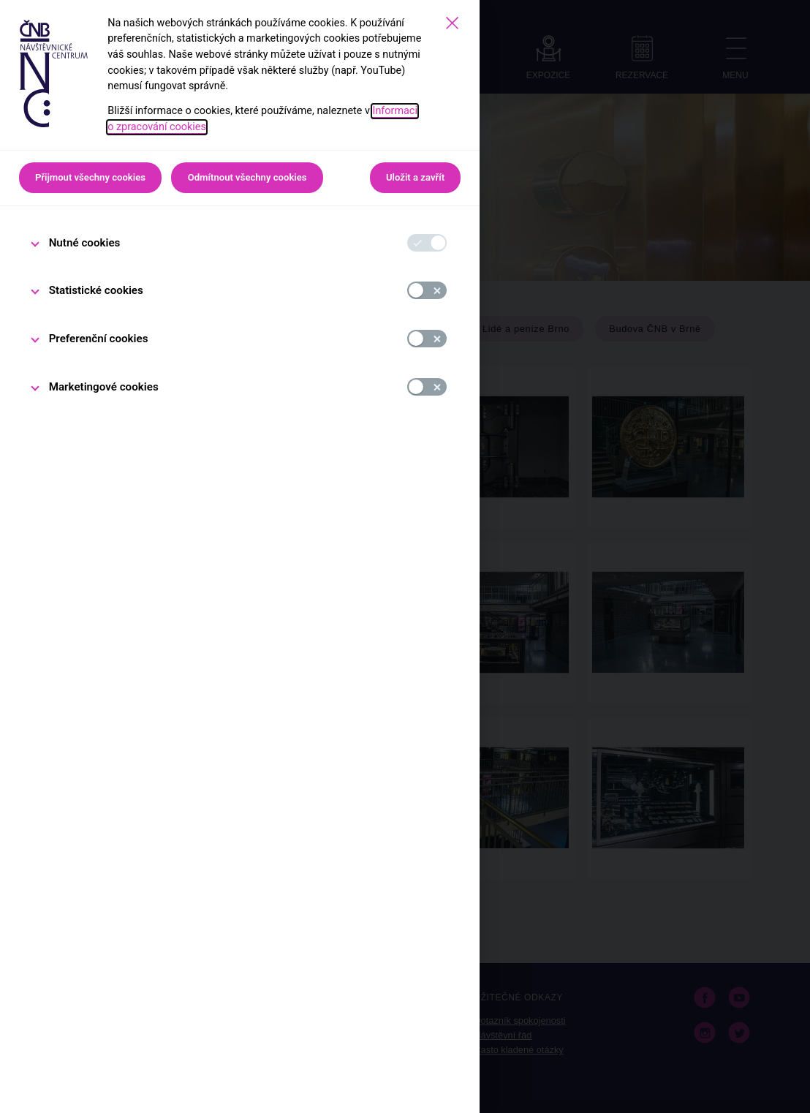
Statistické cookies (96, 290)
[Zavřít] (452, 23)
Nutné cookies (85, 242)
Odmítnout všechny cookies (247, 177)
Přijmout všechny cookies (90, 177)
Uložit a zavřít (415, 177)
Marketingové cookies (104, 386)
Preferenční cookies (98, 338)
